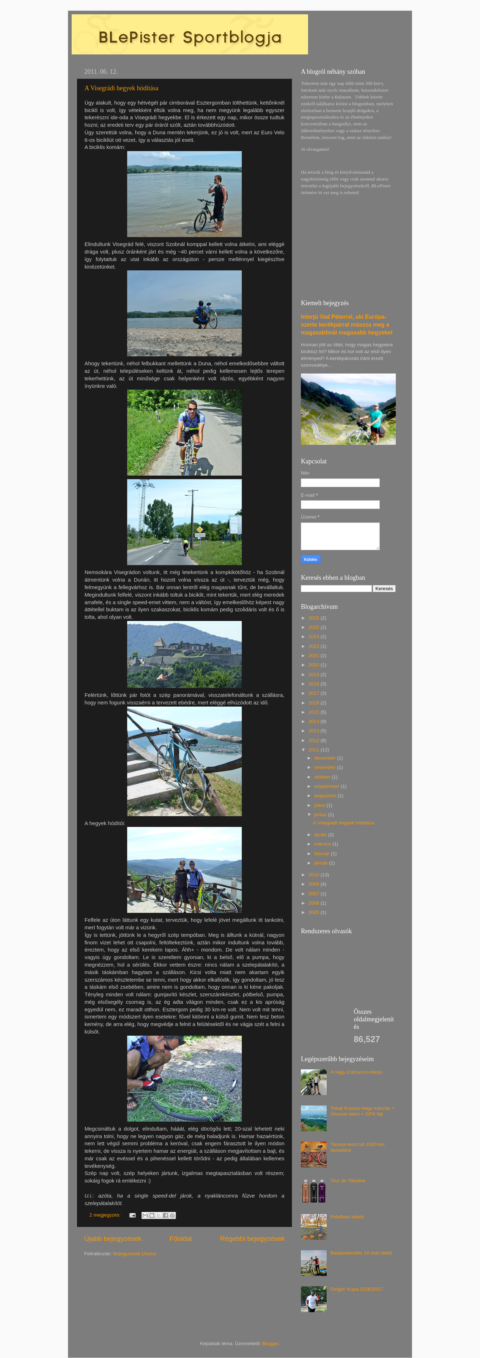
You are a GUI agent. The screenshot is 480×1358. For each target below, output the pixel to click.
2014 (314, 721)
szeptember (327, 786)
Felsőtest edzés (347, 1216)
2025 (314, 627)
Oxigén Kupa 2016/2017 (356, 1289)
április (321, 834)
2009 (314, 884)
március (323, 844)
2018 (314, 684)
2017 (314, 693)
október (323, 777)
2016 (314, 703)
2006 (314, 903)
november (325, 767)
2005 (314, 912)
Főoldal (181, 1238)
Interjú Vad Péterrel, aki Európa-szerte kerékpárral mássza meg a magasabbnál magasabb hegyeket (347, 325)
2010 (314, 874)
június (321, 814)
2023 (314, 646)
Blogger (270, 1343)
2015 (314, 712)
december (325, 758)
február (322, 853)
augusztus (325, 795)
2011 (314, 749)
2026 (314, 618)
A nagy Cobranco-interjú (356, 1072)
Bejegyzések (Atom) (134, 1253)
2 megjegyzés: (106, 1215)
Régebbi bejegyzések (252, 1238)
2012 (314, 740)
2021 (314, 655)
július (320, 805)
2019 (314, 674)
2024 (314, 636)
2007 (314, 893)
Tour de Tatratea (347, 1180)
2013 (314, 730)
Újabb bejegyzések (112, 1238)
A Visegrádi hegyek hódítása (121, 88)
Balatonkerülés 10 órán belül (361, 1253)
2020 (314, 665)
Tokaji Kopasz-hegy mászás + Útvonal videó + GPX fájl (362, 1111)
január (321, 863)
